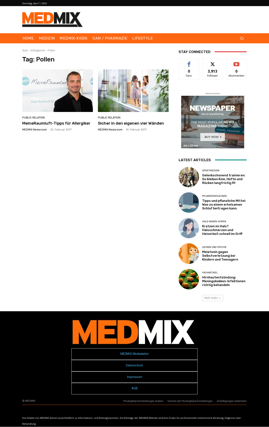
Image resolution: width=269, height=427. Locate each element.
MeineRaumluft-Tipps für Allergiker (56, 123)
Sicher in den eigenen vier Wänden (131, 123)
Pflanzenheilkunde (214, 196)
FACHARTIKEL (210, 272)
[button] (242, 38)
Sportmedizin (210, 170)
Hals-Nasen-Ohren (214, 221)
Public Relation (33, 117)
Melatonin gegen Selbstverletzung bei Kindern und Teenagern (220, 255)
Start (25, 50)
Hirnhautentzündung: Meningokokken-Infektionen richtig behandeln (223, 281)
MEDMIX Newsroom (34, 129)
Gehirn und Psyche (214, 247)
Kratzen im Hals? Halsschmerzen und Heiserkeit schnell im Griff (222, 230)
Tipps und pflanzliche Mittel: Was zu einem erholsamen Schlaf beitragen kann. (224, 204)
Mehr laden (212, 298)
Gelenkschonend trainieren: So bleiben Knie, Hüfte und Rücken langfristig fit (223, 179)
